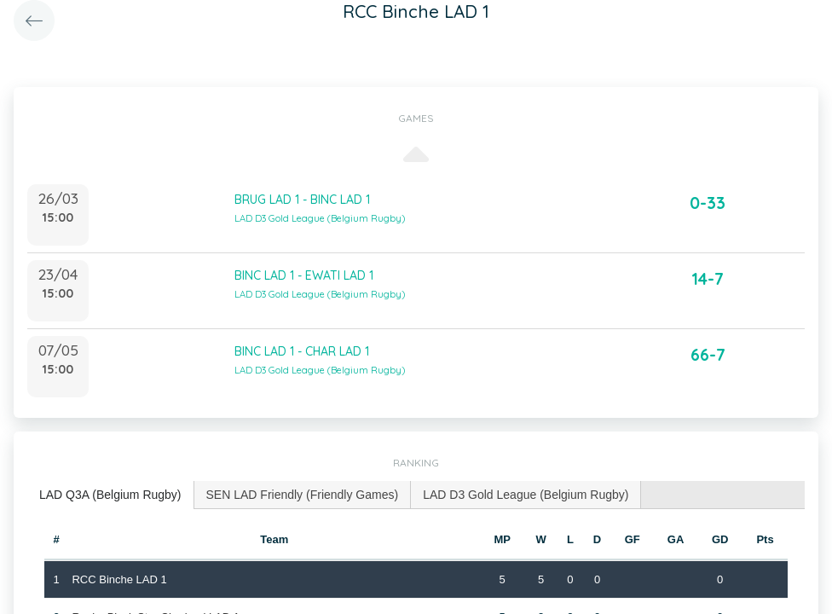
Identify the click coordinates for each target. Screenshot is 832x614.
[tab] (110, 495)
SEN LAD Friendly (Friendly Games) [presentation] (302, 494)
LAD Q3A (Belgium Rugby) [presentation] (110, 494)
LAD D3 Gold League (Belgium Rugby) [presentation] (525, 494)
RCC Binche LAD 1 (119, 579)
